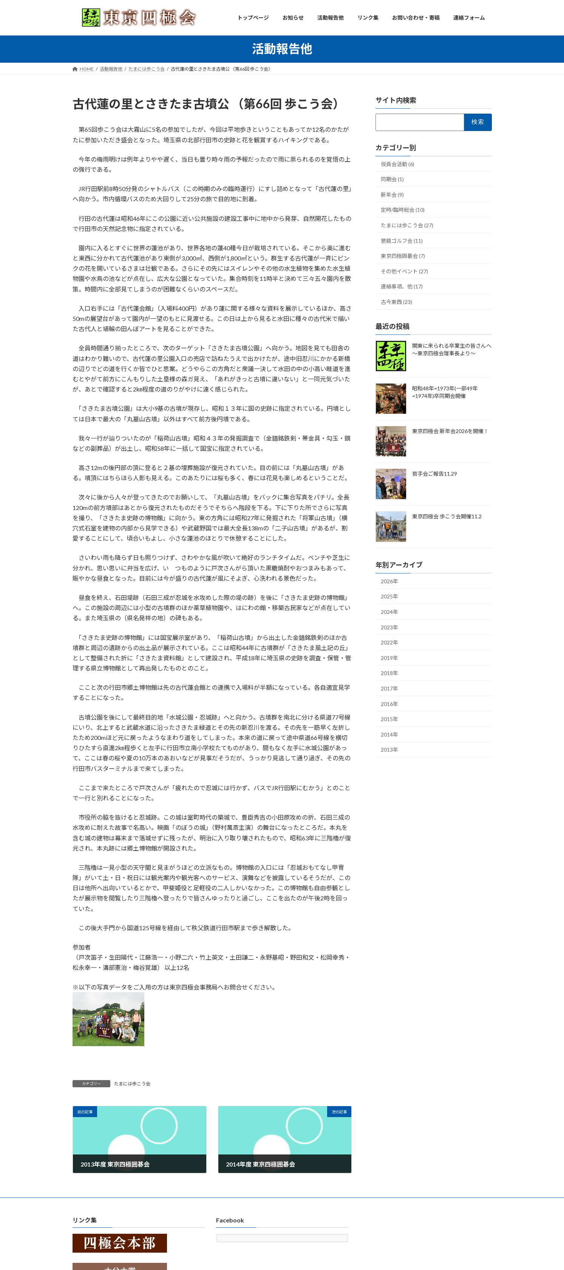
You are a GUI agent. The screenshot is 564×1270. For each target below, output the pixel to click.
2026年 (389, 581)
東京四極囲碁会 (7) (403, 256)
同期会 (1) (392, 179)
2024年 (389, 612)
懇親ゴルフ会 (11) (402, 240)
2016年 (389, 703)
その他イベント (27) (404, 271)
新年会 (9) (392, 194)
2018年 (389, 673)
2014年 (389, 734)
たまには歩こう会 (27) (407, 225)
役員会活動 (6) (397, 163)
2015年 (389, 719)
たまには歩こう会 (132, 1084)
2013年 (389, 749)
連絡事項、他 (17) (402, 286)
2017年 (389, 688)
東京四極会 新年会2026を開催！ (450, 430)
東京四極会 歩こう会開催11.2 (447, 516)
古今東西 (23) (396, 302)
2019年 (389, 657)
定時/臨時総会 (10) (403, 210)
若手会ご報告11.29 (434, 473)
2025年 (389, 596)
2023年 (389, 627)
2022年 (389, 642)
